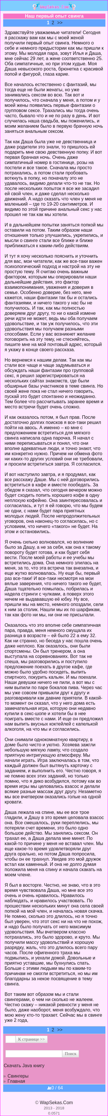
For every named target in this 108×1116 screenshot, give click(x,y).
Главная (16, 1081)
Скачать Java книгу (24, 1065)
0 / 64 (55, 1087)
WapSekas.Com (56, 1102)
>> (60, 22)
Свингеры (18, 1076)
